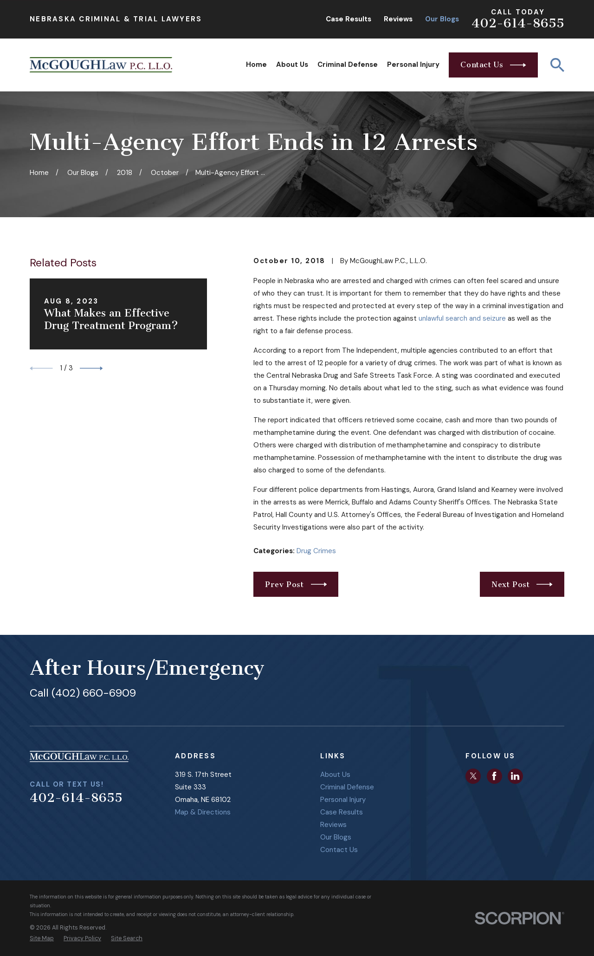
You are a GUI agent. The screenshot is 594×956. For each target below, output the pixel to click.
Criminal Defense (347, 787)
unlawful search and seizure (462, 318)
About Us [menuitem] (292, 64)
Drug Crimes (316, 551)
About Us (335, 774)
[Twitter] (473, 776)
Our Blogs (442, 19)
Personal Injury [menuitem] (413, 64)
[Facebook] (494, 776)
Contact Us (339, 849)
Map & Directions (203, 812)
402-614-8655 (517, 23)
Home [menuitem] (256, 64)
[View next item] (91, 368)
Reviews (398, 19)
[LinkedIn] (515, 776)
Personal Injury (343, 799)
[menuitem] (42, 938)
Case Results (348, 19)
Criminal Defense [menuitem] (347, 64)
